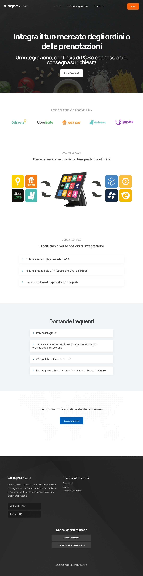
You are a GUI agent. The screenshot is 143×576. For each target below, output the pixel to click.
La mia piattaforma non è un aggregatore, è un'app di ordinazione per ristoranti (64, 346)
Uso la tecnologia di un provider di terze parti (51, 282)
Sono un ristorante (71, 538)
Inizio (133, 6)
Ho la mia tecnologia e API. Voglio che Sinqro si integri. (56, 270)
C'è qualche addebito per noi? (53, 359)
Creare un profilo (71, 421)
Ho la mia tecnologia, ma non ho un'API (47, 259)
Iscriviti (66, 486)
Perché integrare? (46, 333)
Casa (57, 6)
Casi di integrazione (77, 6)
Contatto (99, 6)
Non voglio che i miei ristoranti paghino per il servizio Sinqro (71, 370)
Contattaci (68, 483)
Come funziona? (71, 73)
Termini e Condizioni (72, 490)
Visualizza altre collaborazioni (71, 545)
